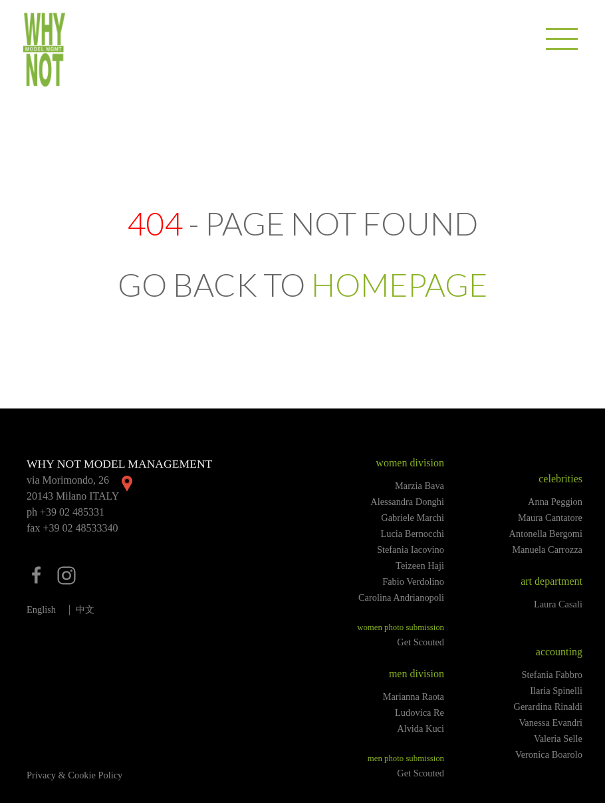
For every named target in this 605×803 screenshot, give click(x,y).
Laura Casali (558, 604)
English (41, 609)
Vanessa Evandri (550, 722)
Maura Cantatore (550, 517)
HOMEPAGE (399, 284)
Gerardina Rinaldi (548, 706)
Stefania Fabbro (551, 674)
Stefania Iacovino (410, 549)
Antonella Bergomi (545, 533)
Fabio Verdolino (413, 581)
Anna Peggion (555, 501)
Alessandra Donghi (407, 501)
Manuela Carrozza (547, 549)
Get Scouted (420, 642)
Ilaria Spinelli (556, 690)
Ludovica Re (419, 712)
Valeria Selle (558, 738)
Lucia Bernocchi (413, 533)
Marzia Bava (419, 485)
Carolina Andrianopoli (401, 597)
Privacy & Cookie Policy (74, 775)
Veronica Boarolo (548, 754)
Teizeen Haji (420, 565)
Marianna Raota (413, 696)
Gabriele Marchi (412, 517)
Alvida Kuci (420, 728)
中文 (85, 609)
